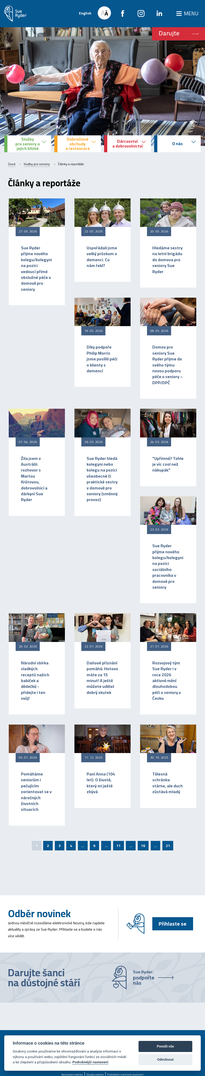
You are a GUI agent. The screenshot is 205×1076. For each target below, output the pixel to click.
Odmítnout (165, 1059)
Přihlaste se (172, 924)
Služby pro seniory (37, 164)
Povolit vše (165, 1046)
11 (118, 845)
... (82, 845)
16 (143, 845)
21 (168, 845)
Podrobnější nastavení (90, 1062)
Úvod (11, 164)
